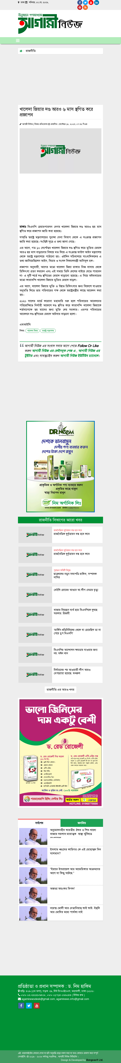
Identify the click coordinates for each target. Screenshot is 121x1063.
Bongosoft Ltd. (94, 1060)
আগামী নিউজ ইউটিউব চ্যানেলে (79, 356)
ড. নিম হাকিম (79, 986)
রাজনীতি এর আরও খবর (60, 689)
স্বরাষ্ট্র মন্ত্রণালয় (48, 330)
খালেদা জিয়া (32, 330)
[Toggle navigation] (17, 40)
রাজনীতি (31, 51)
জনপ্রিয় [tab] (82, 823)
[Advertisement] (69, 79)
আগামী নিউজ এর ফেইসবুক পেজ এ (54, 351)
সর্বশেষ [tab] (39, 823)
